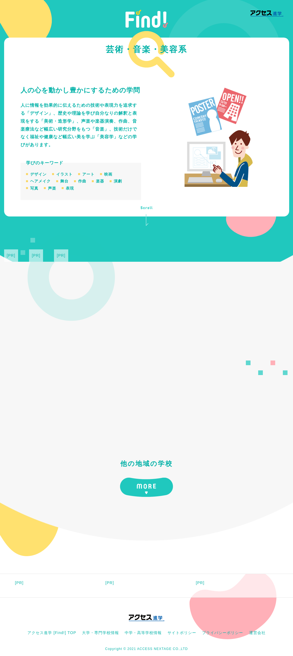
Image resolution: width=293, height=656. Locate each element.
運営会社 (257, 632)
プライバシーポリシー (222, 632)
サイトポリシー (181, 632)
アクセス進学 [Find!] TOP (51, 632)
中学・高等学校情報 (143, 632)
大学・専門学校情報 (100, 632)
